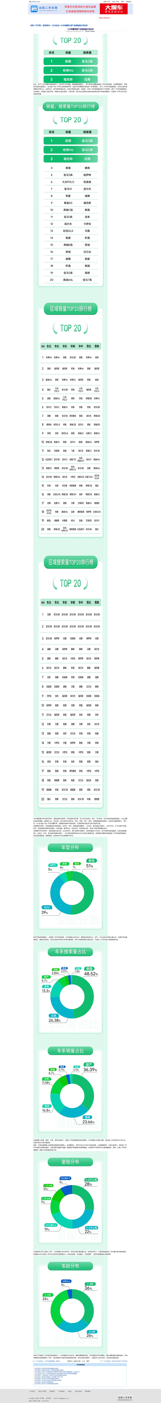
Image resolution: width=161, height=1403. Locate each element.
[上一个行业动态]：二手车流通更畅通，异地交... (47, 1361)
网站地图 (87, 1391)
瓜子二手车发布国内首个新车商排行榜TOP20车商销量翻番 (60, 1373)
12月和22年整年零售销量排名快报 (51, 1380)
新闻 (122, 1)
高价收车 (128, 1)
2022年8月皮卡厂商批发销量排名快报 (52, 1370)
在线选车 (47, 18)
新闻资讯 (46, 25)
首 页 (34, 18)
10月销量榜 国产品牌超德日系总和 (74, 25)
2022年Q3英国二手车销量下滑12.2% (52, 1377)
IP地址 (70, 1391)
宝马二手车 (115, 1)
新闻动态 (60, 18)
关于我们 (73, 18)
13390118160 (35, 2)
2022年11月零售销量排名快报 (50, 1378)
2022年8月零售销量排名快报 (49, 1368)
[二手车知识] (38, 1373)
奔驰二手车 (107, 1)
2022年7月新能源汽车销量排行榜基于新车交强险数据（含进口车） (60, 1372)
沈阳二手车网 (35, 25)
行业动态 (55, 25)
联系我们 (87, 18)
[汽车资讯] (38, 1368)
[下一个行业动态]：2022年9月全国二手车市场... (114, 1361)
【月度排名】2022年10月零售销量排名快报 (54, 1375)
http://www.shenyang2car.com (75, 31)
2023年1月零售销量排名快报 (49, 1383)
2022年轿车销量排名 (47, 1382)
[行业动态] (38, 1377)
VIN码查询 (61, 1391)
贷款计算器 (78, 1391)
